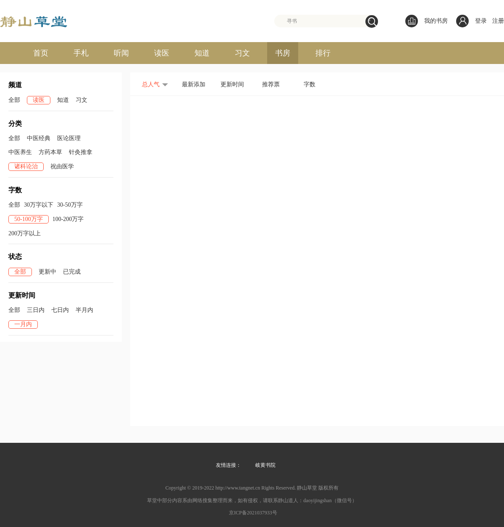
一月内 (23, 324)
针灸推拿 (80, 152)
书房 (282, 53)
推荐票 (271, 84)
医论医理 (69, 138)
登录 (481, 21)
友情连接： (228, 465)
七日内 (60, 310)
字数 (309, 84)
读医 (161, 53)
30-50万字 (70, 205)
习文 (242, 53)
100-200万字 (68, 219)
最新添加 (193, 84)
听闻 (121, 53)
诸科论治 (26, 166)
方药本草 (50, 152)
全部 (14, 100)
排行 (323, 53)
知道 (202, 53)
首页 (40, 53)
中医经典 (38, 138)
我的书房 (426, 21)
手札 (81, 53)
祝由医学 (62, 166)
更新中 (47, 272)
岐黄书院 (265, 465)
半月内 (84, 310)
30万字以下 (38, 205)
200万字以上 (24, 233)
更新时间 (232, 84)
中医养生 (20, 152)
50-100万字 (28, 219)
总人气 (151, 84)
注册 (498, 21)
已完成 (72, 272)
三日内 (36, 310)
